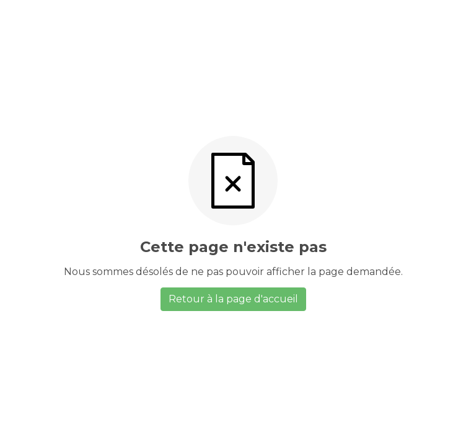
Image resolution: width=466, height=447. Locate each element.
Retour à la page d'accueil (233, 299)
